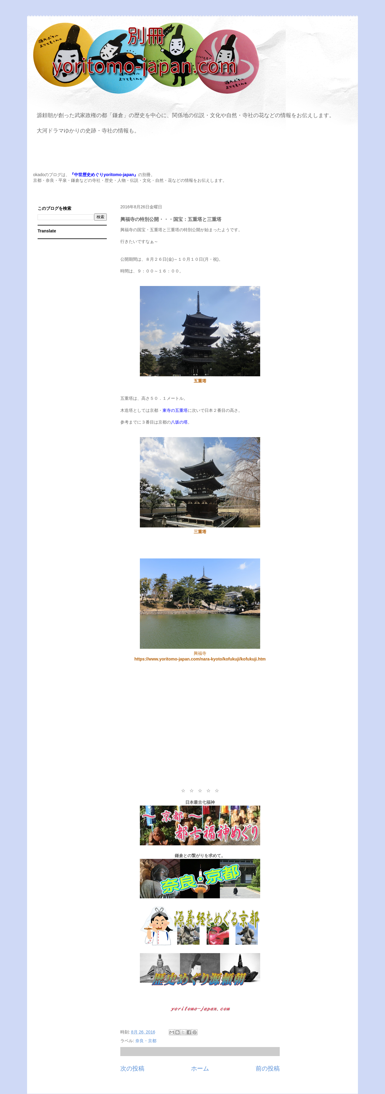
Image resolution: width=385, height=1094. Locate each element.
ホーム (200, 1068)
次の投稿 (132, 1068)
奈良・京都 (145, 1040)
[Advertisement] (200, 728)
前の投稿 (268, 1068)
